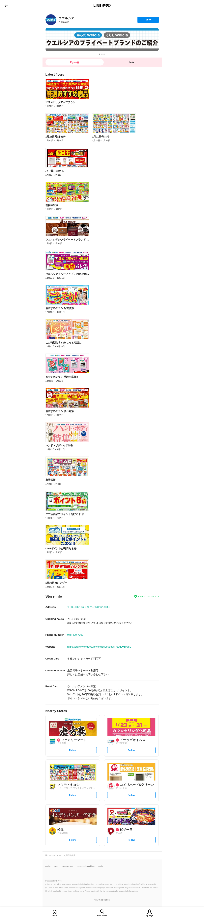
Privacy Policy (67, 866)
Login (101, 866)
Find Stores (102, 915)
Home (54, 915)
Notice (48, 866)
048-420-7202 (75, 634)
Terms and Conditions (86, 866)
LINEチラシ (102, 6)
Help (56, 866)
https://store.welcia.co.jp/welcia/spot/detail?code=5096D (99, 646)
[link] (50, 19)
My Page (149, 915)
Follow (148, 20)
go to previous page (6, 5)
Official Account (147, 596)
